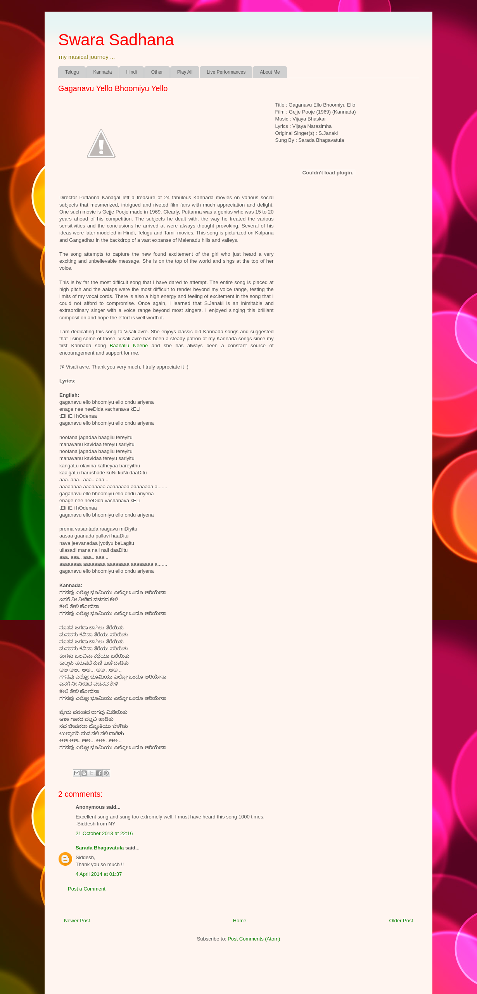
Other (157, 72)
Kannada (102, 72)
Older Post (401, 920)
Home (240, 920)
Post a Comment (86, 889)
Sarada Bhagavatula (100, 848)
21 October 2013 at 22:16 (104, 833)
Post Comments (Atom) (254, 939)
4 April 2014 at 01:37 (99, 874)
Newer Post (77, 920)
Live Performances (226, 72)
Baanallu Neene (129, 345)
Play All (184, 72)
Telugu (72, 72)
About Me (270, 72)
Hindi (131, 72)
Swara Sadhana (116, 40)
